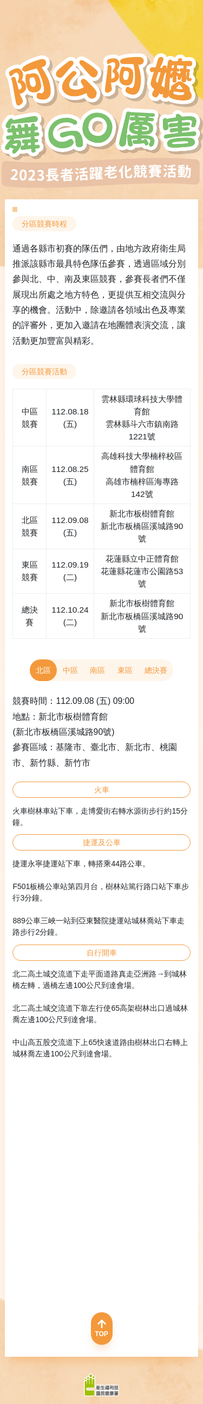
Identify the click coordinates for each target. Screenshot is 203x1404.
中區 (70, 670)
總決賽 (156, 670)
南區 (98, 670)
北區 (43, 670)
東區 (125, 670)
